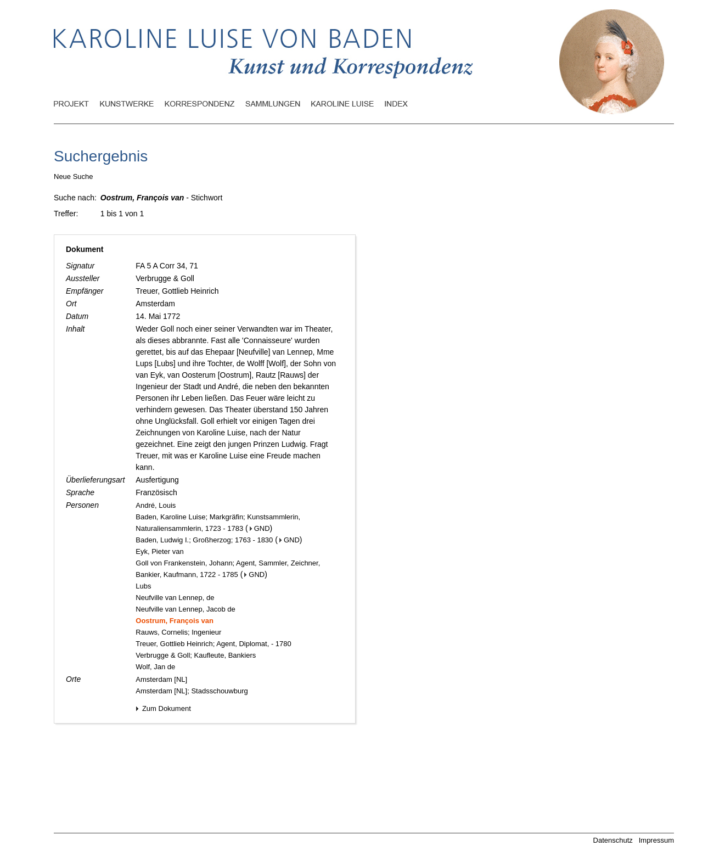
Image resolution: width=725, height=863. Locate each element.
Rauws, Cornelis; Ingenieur (178, 632)
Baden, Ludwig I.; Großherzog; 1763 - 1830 (204, 540)
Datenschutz (613, 840)
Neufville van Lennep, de (175, 597)
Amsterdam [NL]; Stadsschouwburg (192, 691)
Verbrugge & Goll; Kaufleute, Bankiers (196, 655)
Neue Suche (73, 176)
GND (260, 528)
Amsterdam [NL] (161, 679)
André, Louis (156, 505)
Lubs (143, 586)
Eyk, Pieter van (159, 551)
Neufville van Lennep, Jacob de (185, 609)
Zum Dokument (163, 708)
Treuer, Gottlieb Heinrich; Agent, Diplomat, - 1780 (213, 644)
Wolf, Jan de (155, 667)
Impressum (656, 840)
